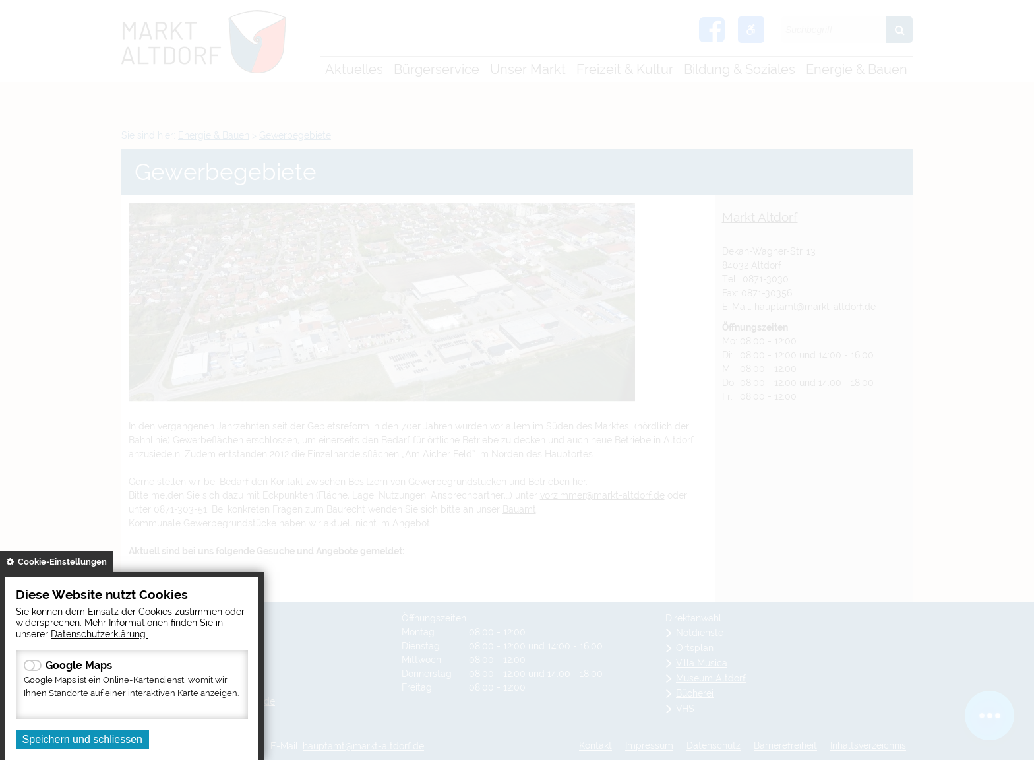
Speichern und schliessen (82, 739)
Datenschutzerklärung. (99, 633)
